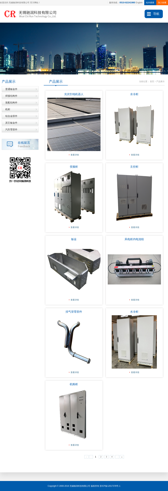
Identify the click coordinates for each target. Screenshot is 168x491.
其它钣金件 (11, 122)
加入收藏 (162, 2)
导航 (156, 14)
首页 (152, 81)
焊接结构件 (11, 95)
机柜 (7, 109)
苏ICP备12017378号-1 (110, 486)
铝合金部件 (11, 116)
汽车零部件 (11, 129)
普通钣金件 (11, 89)
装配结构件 (11, 102)
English (139, 2)
